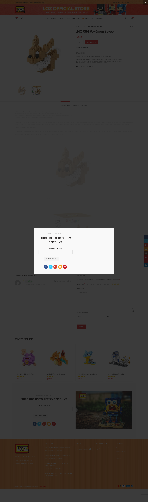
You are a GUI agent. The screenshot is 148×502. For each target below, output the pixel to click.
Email (108, 316)
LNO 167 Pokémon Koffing (25, 374)
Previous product (128, 26)
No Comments (58, 450)
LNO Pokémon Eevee (82, 62)
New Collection (121, 451)
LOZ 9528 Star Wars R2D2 (116, 374)
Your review (81, 288)
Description (65, 106)
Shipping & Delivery (80, 106)
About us (119, 448)
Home (77, 26)
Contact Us (119, 458)
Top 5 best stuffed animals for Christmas (57, 447)
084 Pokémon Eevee (89, 59)
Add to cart (91, 42)
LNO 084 (108, 59)
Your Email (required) (44, 407)
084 (80, 59)
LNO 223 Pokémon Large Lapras (87, 374)
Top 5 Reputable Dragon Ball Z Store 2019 (58, 455)
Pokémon (108, 56)
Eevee (98, 59)
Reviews (118, 455)
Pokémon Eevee (102, 62)
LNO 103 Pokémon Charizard (56, 374)
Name (79, 316)
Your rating (81, 284)
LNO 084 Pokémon (81, 61)
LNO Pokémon (117, 61)
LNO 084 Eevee (117, 59)
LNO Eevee (108, 61)
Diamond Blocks (95, 56)
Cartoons (83, 26)
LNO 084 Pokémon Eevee (96, 61)
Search (90, 449)
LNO (102, 56)
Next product (132, 26)
